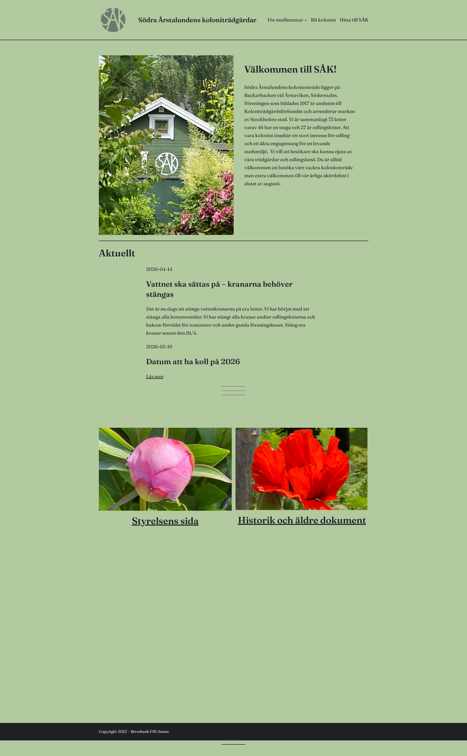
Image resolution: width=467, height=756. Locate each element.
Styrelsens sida (165, 521)
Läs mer (155, 376)
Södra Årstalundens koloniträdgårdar (197, 20)
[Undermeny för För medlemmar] (305, 19)
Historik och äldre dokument (302, 520)
